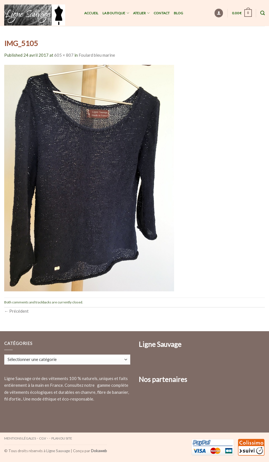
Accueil (91, 13)
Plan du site (61, 438)
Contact (162, 13)
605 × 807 (64, 55)
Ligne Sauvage (58, 451)
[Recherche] (262, 13)
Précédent (16, 311)
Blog (178, 13)
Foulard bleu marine (97, 55)
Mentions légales (20, 438)
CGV (42, 438)
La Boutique (115, 13)
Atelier (141, 13)
